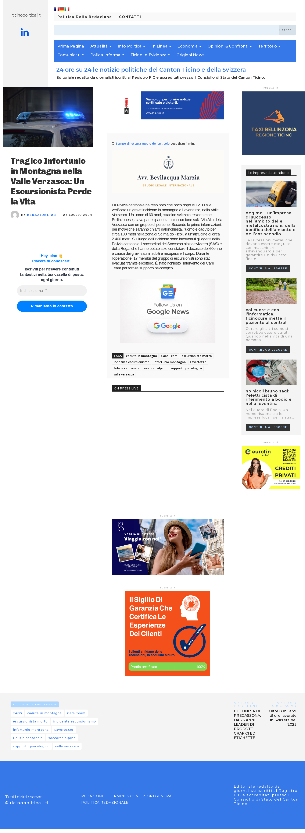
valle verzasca (124, 374)
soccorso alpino (154, 368)
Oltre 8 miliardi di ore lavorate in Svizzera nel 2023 (283, 718)
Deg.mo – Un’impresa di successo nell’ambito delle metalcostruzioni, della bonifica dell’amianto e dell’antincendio (271, 223)
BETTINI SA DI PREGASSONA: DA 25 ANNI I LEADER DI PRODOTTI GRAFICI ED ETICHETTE (247, 724)
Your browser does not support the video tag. (143, 413)
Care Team (169, 356)
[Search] (287, 30)
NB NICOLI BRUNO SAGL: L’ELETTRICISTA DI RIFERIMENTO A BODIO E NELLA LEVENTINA (269, 397)
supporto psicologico (186, 368)
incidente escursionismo (131, 362)
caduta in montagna (141, 356)
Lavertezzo (198, 362)
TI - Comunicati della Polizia (35, 704)
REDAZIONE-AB (41, 215)
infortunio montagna (170, 362)
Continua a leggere (268, 268)
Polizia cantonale (126, 368)
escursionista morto (197, 356)
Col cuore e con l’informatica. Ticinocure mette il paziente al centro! (266, 316)
